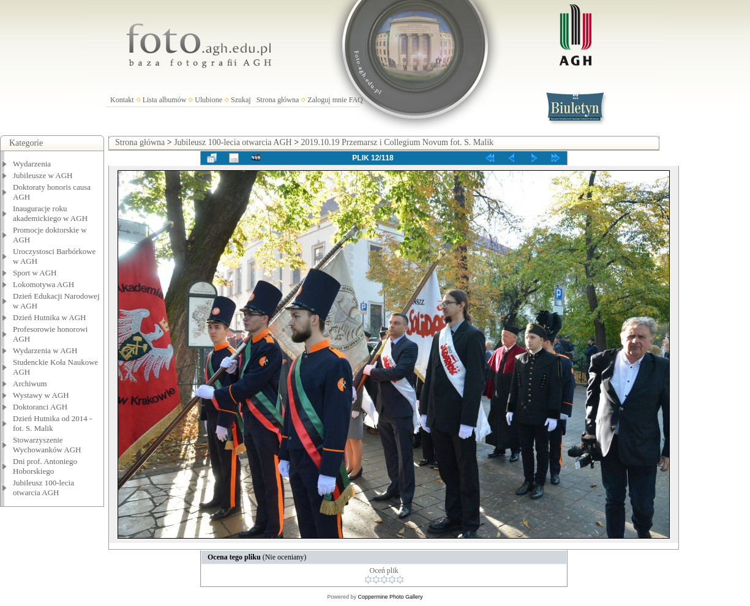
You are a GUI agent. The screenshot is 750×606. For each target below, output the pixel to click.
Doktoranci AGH (40, 406)
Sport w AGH (35, 272)
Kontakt (122, 99)
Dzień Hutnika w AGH (49, 317)
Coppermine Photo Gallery (390, 597)
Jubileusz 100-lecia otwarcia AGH (43, 487)
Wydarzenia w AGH (45, 350)
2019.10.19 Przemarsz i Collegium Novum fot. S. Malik (397, 142)
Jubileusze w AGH (43, 175)
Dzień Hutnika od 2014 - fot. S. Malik (52, 423)
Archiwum (30, 383)
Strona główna (278, 99)
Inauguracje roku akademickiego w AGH (50, 213)
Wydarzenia (32, 163)
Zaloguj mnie (327, 99)
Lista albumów (165, 99)
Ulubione (208, 99)
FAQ (356, 99)
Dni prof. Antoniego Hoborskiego (45, 466)
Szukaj (241, 99)
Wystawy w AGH (41, 395)
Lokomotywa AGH (43, 284)
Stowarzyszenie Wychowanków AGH (47, 444)
